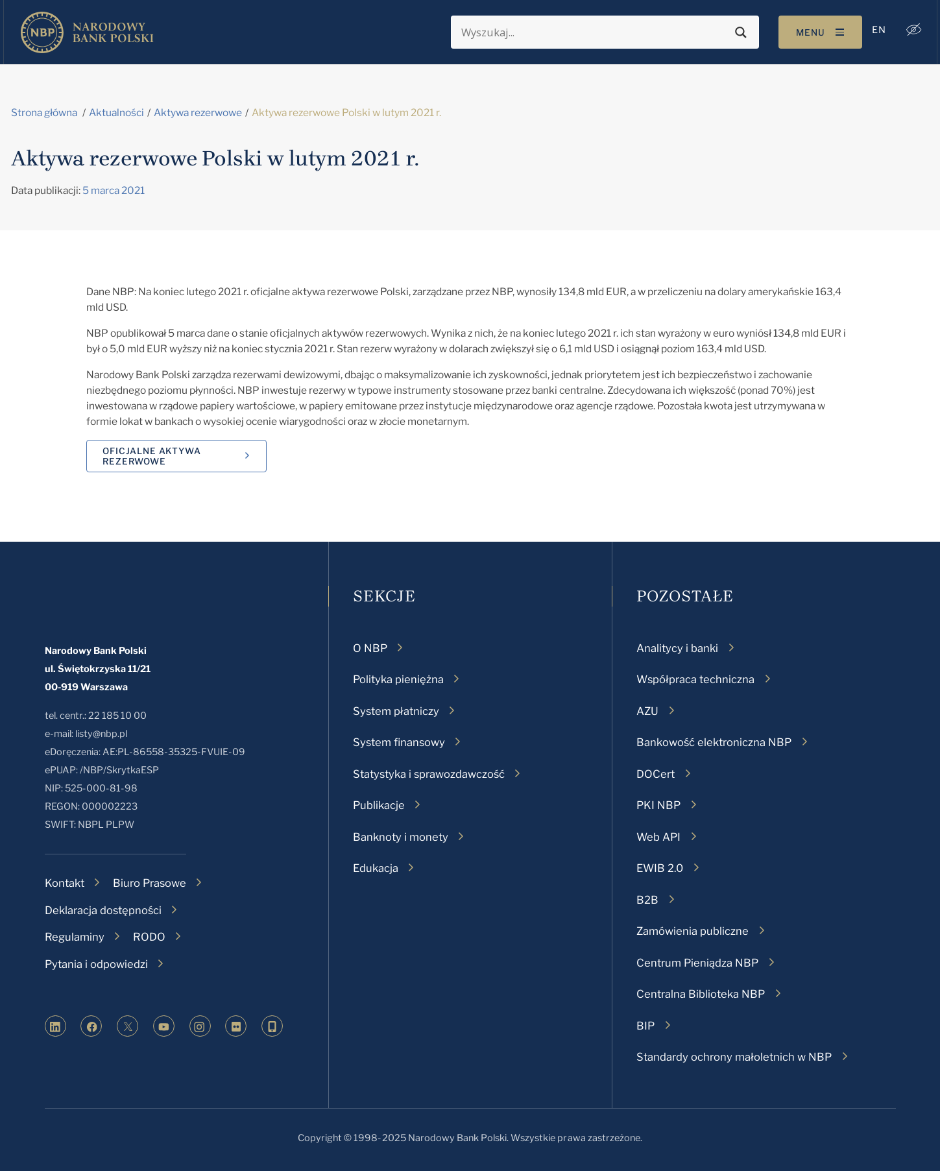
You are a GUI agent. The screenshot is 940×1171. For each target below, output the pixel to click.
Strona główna (44, 112)
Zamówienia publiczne (692, 930)
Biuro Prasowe (149, 882)
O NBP (370, 648)
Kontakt (64, 882)
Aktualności (116, 112)
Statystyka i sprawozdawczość (429, 773)
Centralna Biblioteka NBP (700, 993)
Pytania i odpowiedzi (96, 964)
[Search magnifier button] (739, 32)
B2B (647, 899)
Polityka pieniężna (398, 679)
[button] (911, 30)
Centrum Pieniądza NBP (697, 962)
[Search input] (593, 32)
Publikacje (379, 805)
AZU (647, 711)
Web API (658, 836)
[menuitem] (876, 30)
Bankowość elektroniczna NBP (713, 742)
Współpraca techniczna (695, 679)
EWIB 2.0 (659, 868)
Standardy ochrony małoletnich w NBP (734, 1056)
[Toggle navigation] (818, 32)
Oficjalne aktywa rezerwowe (151, 456)
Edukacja (375, 868)
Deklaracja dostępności (103, 910)
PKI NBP (658, 805)
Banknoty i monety (400, 836)
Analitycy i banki (677, 648)
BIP (645, 1025)
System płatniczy (396, 711)
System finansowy (399, 742)
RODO (149, 936)
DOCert (655, 773)
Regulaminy (74, 936)
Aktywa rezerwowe (198, 112)
